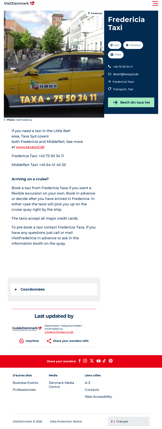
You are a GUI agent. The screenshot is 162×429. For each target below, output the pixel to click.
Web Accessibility (98, 397)
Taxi (130, 89)
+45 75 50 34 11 (122, 66)
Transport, (120, 89)
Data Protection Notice (66, 421)
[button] (98, 3)
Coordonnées (30, 289)
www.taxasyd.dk (30, 147)
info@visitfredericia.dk (59, 332)
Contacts (92, 390)
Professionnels (24, 390)
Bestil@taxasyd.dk (126, 74)
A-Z (87, 383)
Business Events (25, 383)
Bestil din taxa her (131, 102)
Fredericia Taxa (123, 81)
